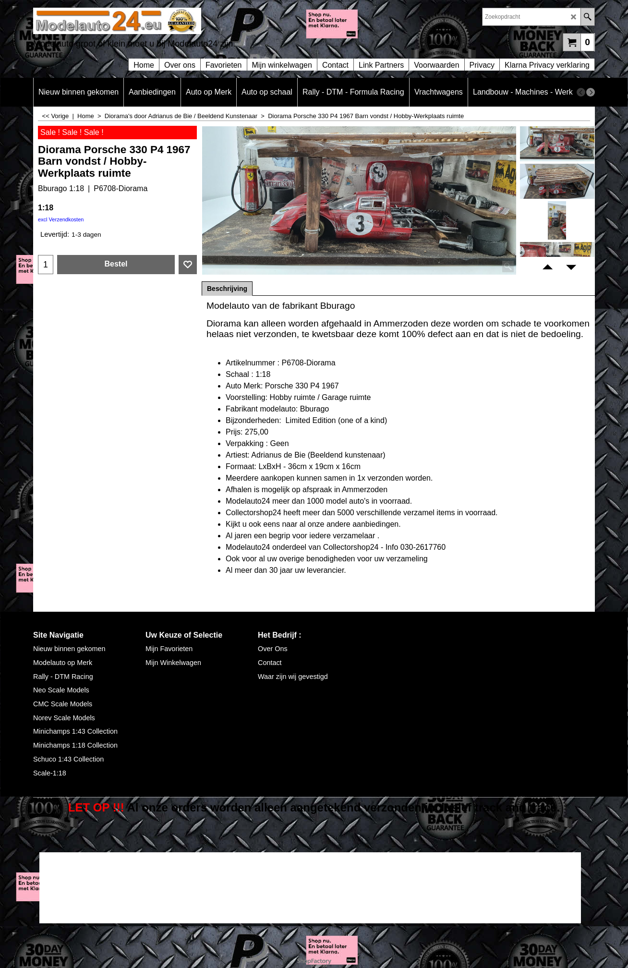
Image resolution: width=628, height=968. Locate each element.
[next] (590, 92)
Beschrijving (227, 288)
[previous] (581, 92)
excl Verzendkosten (61, 219)
